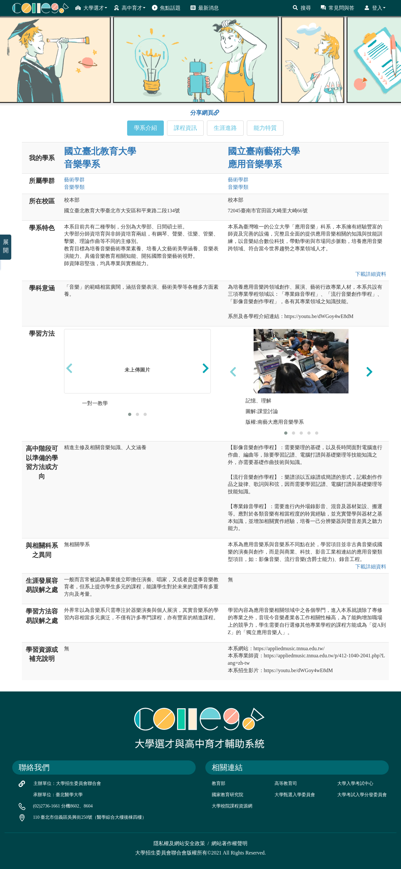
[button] (130, 414)
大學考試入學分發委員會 (362, 794)
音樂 (74, 187)
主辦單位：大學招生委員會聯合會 (67, 783)
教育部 (218, 783)
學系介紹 (145, 128)
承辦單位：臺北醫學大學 (58, 794)
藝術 (74, 179)
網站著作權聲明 (229, 843)
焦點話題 (166, 8)
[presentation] (69, 368)
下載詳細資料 (369, 274)
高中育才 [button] (129, 8)
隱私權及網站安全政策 (179, 843)
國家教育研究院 (227, 794)
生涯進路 (225, 128)
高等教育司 (286, 783)
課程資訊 (185, 128)
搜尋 (302, 8)
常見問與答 (337, 8)
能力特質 (265, 128)
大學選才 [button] (91, 8)
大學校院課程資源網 (232, 806)
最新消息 (204, 8)
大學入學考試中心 (355, 783)
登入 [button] (375, 8)
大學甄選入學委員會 (295, 794)
